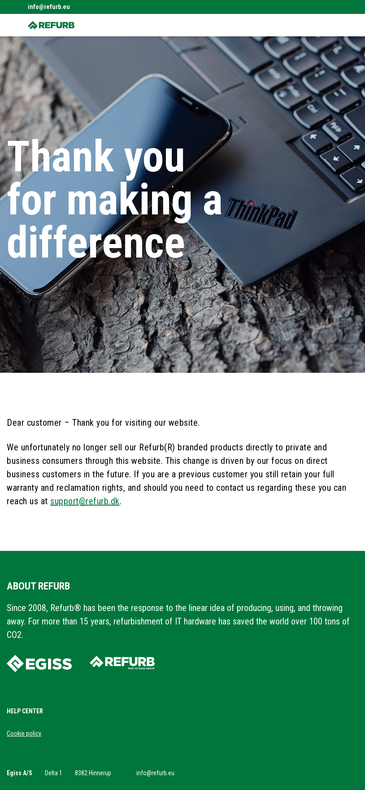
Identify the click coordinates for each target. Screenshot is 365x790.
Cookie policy (24, 733)
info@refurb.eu (49, 6)
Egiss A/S (19, 773)
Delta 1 (53, 773)
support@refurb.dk (85, 501)
